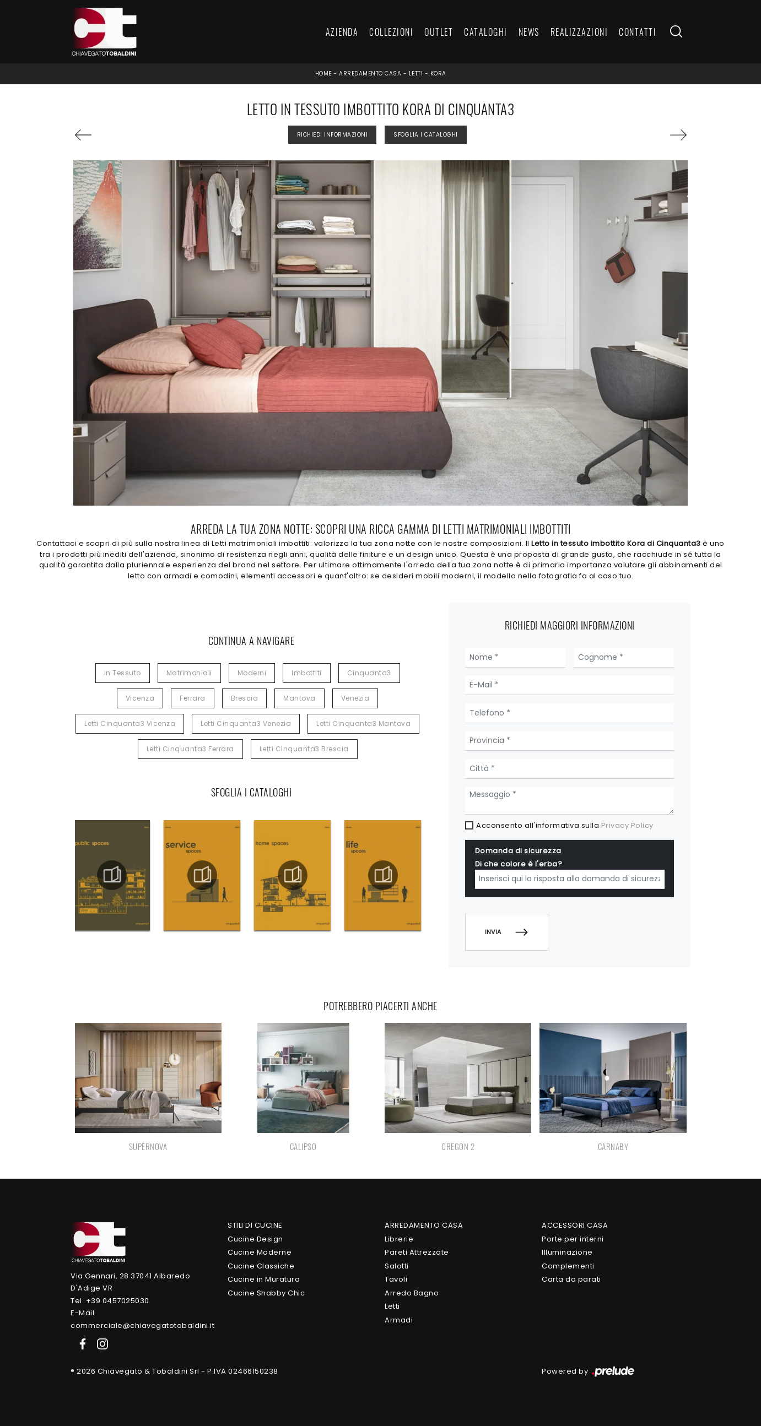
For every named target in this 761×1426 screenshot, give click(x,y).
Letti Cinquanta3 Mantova (363, 723)
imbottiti (307, 672)
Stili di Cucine (255, 1225)
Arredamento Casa (370, 73)
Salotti (397, 1266)
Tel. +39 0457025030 (110, 1300)
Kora (438, 73)
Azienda (342, 32)
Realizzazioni (579, 32)
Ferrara (193, 698)
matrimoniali (189, 672)
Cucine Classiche (261, 1266)
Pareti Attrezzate (417, 1252)
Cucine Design (255, 1239)
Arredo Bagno (412, 1293)
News (529, 32)
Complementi (568, 1266)
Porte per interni (573, 1239)
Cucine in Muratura (264, 1279)
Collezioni (391, 32)
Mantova (299, 698)
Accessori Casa (575, 1225)
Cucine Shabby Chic (266, 1293)
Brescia (244, 698)
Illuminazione (567, 1252)
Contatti (637, 32)
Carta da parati (571, 1279)
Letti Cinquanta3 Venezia (246, 723)
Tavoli (396, 1279)
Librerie (399, 1239)
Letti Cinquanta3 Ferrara (190, 748)
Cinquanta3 (369, 672)
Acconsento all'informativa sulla (565, 825)
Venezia (355, 698)
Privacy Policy (627, 825)
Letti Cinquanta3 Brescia (304, 748)
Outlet (438, 32)
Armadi (399, 1320)
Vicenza (140, 698)
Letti (416, 73)
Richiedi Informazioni (332, 135)
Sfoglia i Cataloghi (425, 135)
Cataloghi (486, 32)
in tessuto (122, 672)
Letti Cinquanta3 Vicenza (129, 723)
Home (323, 73)
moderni (252, 672)
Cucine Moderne (260, 1252)
